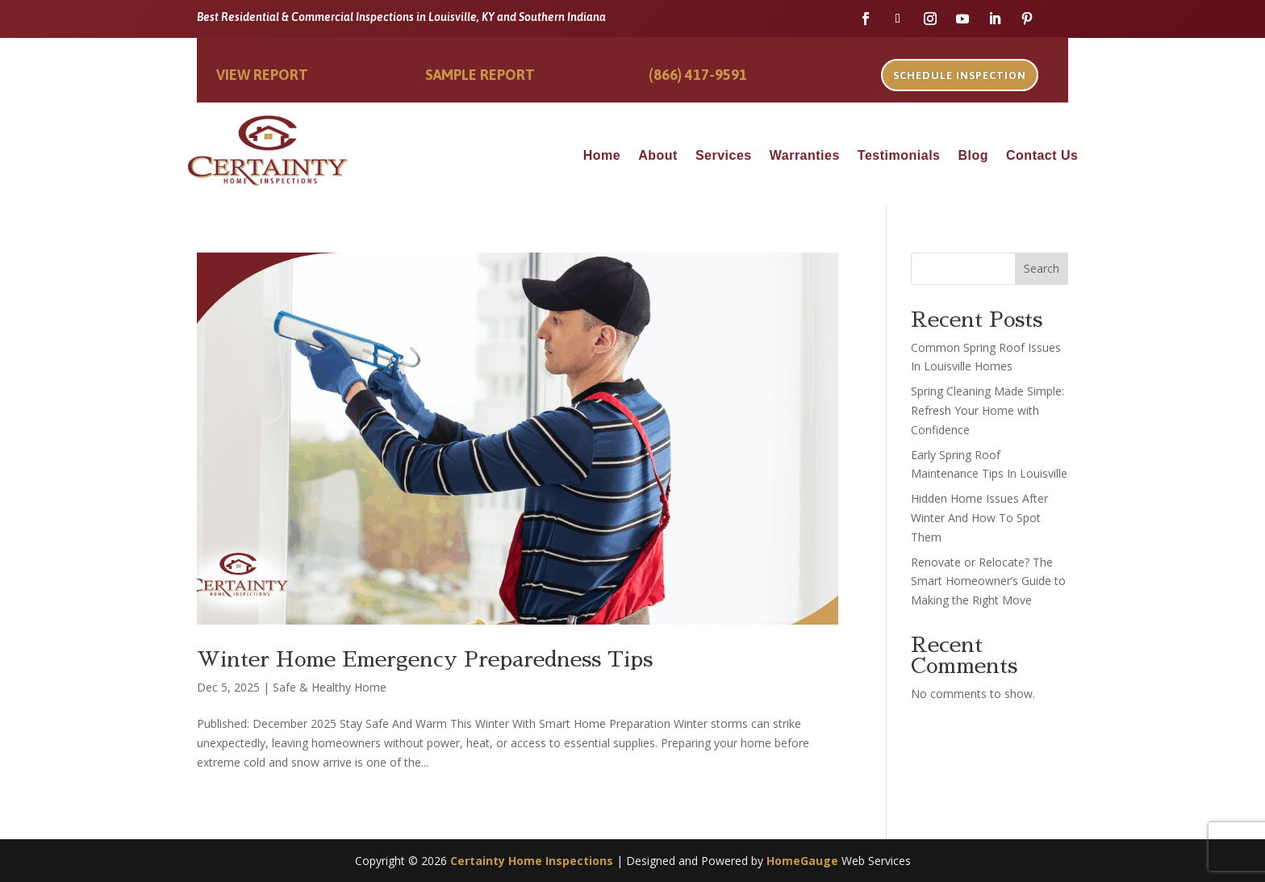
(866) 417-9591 (698, 74)
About (658, 156)
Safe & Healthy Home (329, 687)
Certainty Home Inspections (531, 860)
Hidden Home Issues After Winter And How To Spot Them (979, 518)
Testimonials (899, 156)
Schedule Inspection (959, 75)
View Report (262, 74)
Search (1041, 268)
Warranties (805, 156)
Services (723, 156)
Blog (973, 156)
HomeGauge (802, 860)
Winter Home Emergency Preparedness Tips (425, 659)
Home (601, 156)
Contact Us (1042, 156)
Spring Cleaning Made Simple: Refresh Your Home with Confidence (987, 410)
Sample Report (480, 74)
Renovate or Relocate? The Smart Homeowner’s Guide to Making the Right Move (988, 581)
